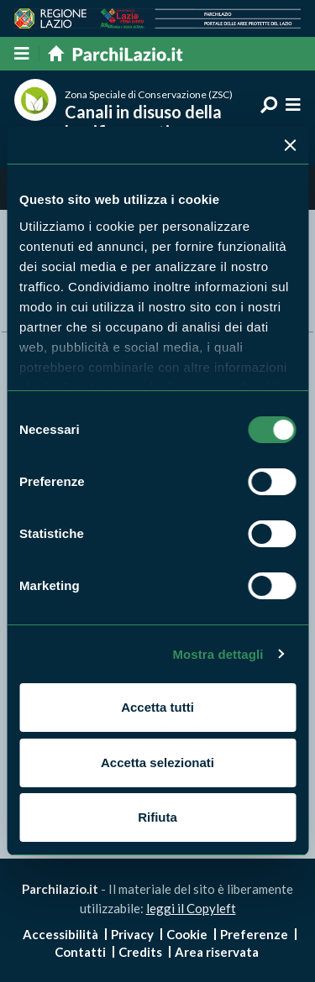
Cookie (186, 934)
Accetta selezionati (157, 762)
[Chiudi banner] (290, 145)
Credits (140, 951)
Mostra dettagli (217, 654)
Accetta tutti (157, 707)
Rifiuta (157, 817)
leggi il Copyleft (191, 908)
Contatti (80, 951)
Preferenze (254, 934)
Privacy (132, 934)
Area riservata (217, 951)
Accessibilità (60, 934)
